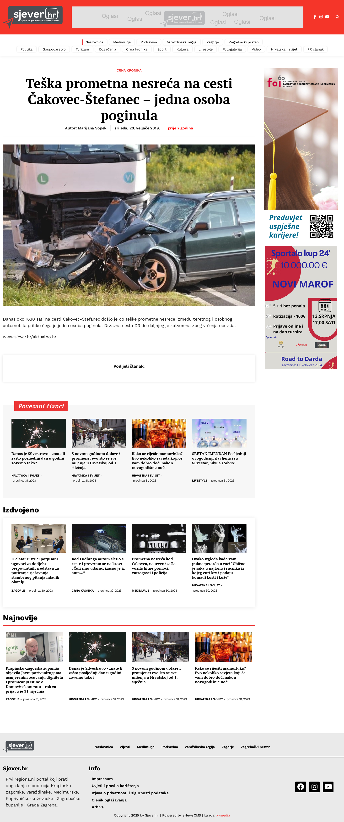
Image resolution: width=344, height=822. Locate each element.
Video (256, 49)
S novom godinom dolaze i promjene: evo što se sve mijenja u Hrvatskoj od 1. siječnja (96, 460)
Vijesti (125, 747)
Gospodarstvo (54, 49)
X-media (223, 815)
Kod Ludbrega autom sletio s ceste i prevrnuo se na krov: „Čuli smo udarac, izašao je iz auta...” (98, 566)
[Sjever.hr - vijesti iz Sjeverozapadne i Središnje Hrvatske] (33, 17)
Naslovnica (94, 42)
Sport (162, 49)
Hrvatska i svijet (284, 49)
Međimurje (122, 42)
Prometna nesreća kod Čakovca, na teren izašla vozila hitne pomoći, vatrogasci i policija (154, 566)
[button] (337, 17)
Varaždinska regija (182, 42)
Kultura (182, 49)
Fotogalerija (232, 49)
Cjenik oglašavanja (109, 800)
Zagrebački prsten (244, 42)
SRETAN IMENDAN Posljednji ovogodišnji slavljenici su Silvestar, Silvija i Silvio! (219, 458)
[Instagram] (321, 17)
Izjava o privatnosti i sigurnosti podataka (130, 793)
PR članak (315, 49)
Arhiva (98, 807)
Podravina (149, 42)
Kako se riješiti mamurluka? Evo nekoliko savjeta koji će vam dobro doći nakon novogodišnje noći (157, 460)
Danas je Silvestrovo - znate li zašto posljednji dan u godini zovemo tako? (38, 458)
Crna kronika (136, 49)
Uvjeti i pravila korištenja (115, 785)
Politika (27, 49)
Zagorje (213, 42)
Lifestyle (206, 49)
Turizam (82, 49)
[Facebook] (315, 17)
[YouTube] (327, 17)
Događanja (107, 49)
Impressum (102, 779)
